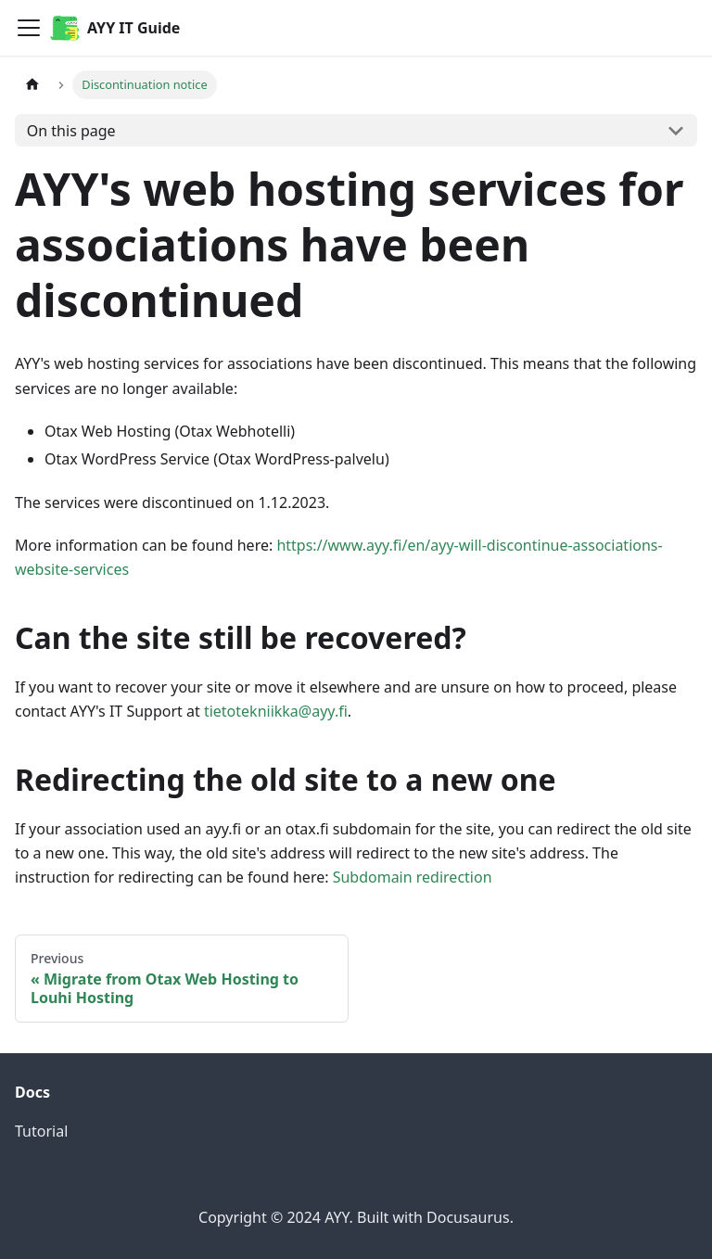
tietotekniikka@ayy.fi (276, 711)
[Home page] (32, 84)
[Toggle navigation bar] (29, 28)
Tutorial (41, 1131)
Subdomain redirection (412, 877)
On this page (71, 131)
